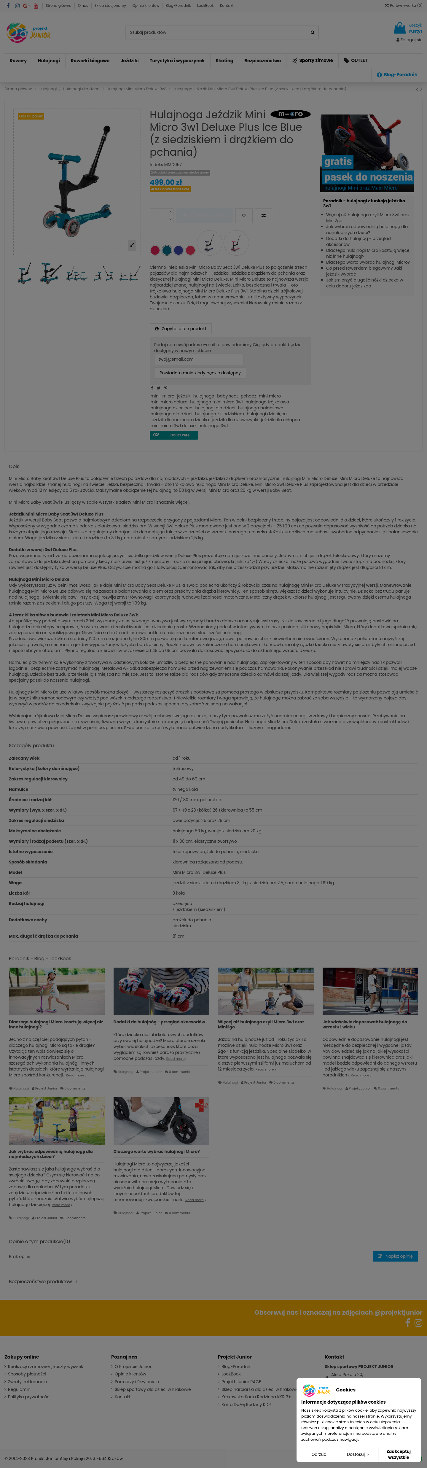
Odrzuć (318, 1454)
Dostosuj (358, 1454)
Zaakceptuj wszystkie (398, 1454)
